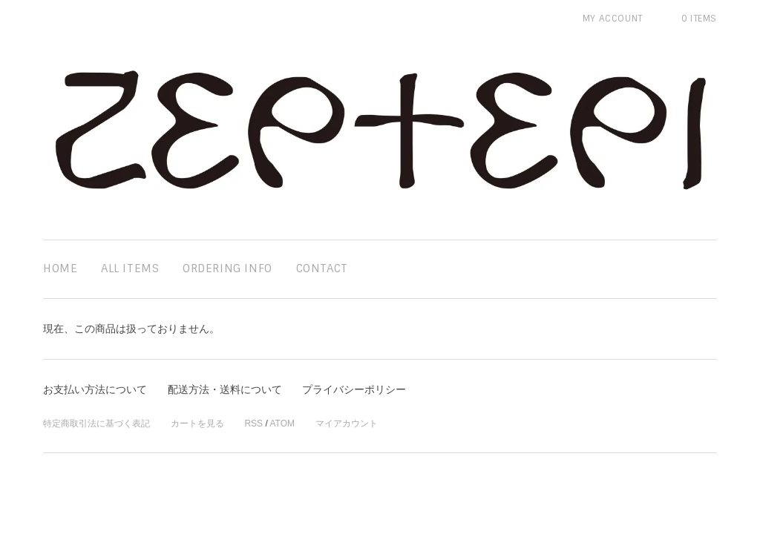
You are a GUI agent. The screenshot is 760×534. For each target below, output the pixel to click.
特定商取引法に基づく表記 (96, 423)
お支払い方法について (95, 389)
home (60, 268)
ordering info (227, 268)
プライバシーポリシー (354, 389)
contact (322, 268)
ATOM (282, 423)
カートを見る (197, 423)
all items (130, 268)
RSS (253, 423)
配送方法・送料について (225, 389)
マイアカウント (346, 423)
